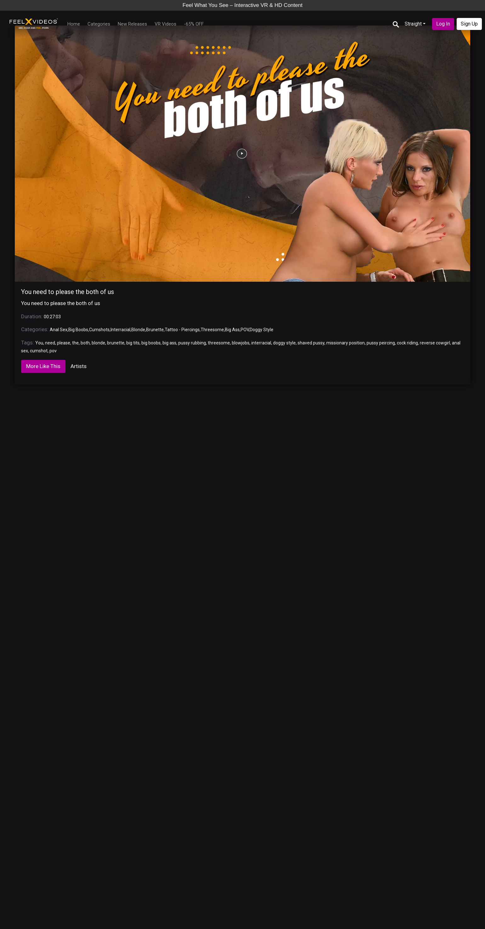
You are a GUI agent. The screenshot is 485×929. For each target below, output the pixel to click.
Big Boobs (78, 329)
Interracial (120, 329)
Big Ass (232, 329)
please (63, 342)
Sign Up (469, 24)
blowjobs (240, 342)
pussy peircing (381, 342)
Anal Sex (58, 329)
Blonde (138, 329)
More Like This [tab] (43, 366)
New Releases (132, 24)
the (75, 342)
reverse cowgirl (435, 342)
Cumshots (99, 329)
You (39, 342)
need (50, 342)
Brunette (155, 329)
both (85, 342)
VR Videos (165, 24)
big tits (133, 342)
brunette (115, 342)
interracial (261, 342)
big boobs (151, 342)
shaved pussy (311, 342)
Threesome (212, 329)
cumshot (39, 350)
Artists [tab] (79, 366)
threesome (219, 342)
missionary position (345, 342)
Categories (99, 24)
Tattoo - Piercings (182, 329)
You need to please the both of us (67, 292)
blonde (98, 342)
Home (73, 24)
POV (245, 329)
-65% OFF (194, 24)
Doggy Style (261, 329)
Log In (443, 24)
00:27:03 (52, 316)
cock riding (407, 342)
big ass (169, 342)
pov (53, 350)
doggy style (284, 342)
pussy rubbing (192, 342)
